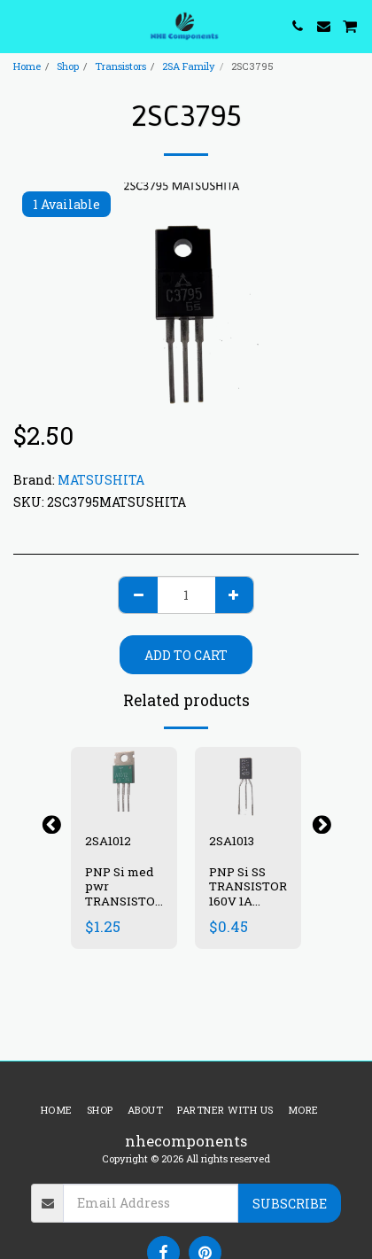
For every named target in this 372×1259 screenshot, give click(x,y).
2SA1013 (231, 841)
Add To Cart (186, 655)
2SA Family (188, 66)
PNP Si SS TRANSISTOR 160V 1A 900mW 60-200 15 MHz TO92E (248, 909)
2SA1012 (108, 841)
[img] (124, 782)
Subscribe (289, 1203)
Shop (68, 66)
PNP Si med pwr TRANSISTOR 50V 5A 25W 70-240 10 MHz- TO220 (124, 909)
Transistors (120, 66)
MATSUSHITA (101, 479)
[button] (19, 25)
